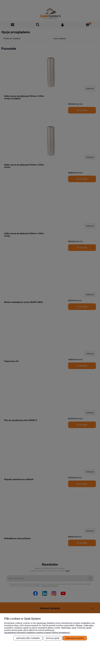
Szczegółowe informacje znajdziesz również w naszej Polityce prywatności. (37, 632)
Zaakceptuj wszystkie (74, 638)
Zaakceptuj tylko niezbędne (28, 638)
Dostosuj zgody (52, 638)
